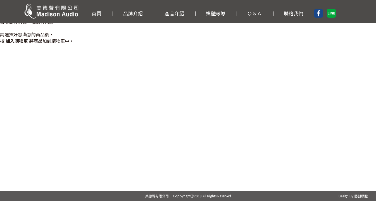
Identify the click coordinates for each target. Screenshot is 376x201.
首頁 (96, 13)
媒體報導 (215, 13)
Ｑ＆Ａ (254, 13)
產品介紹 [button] (174, 13)
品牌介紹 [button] (133, 13)
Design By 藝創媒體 (353, 195)
